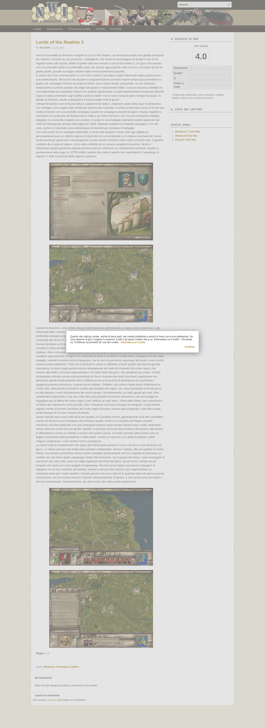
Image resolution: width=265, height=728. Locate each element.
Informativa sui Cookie (133, 342)
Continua (190, 346)
